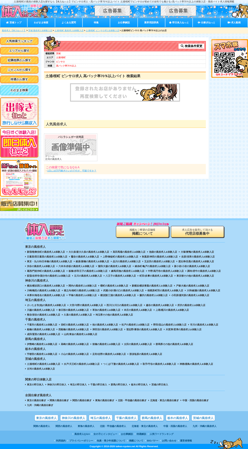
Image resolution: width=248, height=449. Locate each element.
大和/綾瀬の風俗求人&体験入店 (203, 290)
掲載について (136, 440)
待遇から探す (19, 79)
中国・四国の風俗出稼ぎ (195, 400)
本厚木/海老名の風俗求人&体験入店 (46, 295)
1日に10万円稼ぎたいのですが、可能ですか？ (71, 170)
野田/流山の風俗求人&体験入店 (170, 324)
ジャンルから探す (19, 69)
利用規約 (61, 440)
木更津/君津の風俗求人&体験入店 (183, 329)
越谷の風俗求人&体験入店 (160, 305)
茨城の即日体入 (159, 384)
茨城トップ (13, 22)
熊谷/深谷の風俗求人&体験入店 (43, 314)
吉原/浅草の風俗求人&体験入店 (198, 256)
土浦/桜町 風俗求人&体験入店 (69, 30)
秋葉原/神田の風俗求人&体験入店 (160, 256)
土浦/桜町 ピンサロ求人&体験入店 (102, 30)
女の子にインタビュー (105, 434)
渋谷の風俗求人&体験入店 (41, 266)
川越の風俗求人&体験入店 (41, 310)
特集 (96, 22)
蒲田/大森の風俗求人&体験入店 (114, 266)
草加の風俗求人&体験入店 (106, 310)
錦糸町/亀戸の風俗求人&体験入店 (152, 266)
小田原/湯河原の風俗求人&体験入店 (190, 295)
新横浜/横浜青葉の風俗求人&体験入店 (152, 285)
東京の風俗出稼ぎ (36, 400)
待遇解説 (141, 434)
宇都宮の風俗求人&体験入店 (42, 354)
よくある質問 (69, 22)
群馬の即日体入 (119, 384)
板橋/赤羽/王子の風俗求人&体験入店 (88, 271)
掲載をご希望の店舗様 (142, 231)
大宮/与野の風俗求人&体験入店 (86, 305)
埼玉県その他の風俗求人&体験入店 (114, 314)
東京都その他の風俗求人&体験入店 (195, 275)
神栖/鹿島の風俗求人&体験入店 (196, 364)
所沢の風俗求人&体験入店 (191, 305)
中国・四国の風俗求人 (175, 426)
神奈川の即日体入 (56, 384)
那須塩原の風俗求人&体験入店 (145, 354)
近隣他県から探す (19, 60)
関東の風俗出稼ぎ (59, 400)
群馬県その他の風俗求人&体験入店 (174, 344)
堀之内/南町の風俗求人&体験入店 (82, 290)
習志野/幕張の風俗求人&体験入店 (144, 329)
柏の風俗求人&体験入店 (105, 324)
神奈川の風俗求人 (73, 418)
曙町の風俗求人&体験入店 (114, 285)
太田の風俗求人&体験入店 (138, 344)
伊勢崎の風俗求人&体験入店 (42, 344)
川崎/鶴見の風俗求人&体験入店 (43, 290)
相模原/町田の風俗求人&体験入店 (165, 290)
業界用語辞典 (151, 22)
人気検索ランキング (19, 41)
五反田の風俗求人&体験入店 (159, 261)
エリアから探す (19, 50)
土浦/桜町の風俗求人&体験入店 (43, 364)
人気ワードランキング (162, 434)
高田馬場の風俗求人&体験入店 (129, 252)
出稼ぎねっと (207, 22)
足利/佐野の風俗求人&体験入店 (109, 354)
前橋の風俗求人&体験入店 (106, 344)
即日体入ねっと (179, 22)
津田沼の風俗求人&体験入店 (107, 329)
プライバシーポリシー (81, 440)
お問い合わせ (169, 440)
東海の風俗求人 (86, 426)
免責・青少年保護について (111, 440)
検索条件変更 (191, 46)
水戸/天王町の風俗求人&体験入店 (82, 364)
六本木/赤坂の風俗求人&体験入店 (76, 266)
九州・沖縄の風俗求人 (204, 426)
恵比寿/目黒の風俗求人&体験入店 (196, 261)
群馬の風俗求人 (152, 418)
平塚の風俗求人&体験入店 (82, 295)
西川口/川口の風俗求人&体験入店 (124, 305)
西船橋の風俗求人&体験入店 (73, 329)
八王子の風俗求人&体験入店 (121, 275)
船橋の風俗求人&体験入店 (41, 329)
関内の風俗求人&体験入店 (82, 285)
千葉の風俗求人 (126, 418)
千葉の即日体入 (98, 384)
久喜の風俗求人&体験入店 (78, 314)
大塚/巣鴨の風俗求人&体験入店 (197, 252)
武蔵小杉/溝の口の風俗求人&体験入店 (123, 290)
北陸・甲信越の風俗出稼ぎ (132, 400)
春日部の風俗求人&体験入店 (73, 310)
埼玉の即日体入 (78, 384)
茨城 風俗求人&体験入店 (40, 30)
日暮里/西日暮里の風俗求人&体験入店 (47, 256)
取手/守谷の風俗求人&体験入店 (159, 364)
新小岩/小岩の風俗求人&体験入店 (192, 266)
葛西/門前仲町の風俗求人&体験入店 (46, 271)
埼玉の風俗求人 (100, 418)
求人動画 (234, 22)
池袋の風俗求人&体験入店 (163, 252)
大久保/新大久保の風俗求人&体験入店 (89, 252)
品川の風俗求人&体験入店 (127, 261)
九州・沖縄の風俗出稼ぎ (40, 405)
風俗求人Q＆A (82, 434)
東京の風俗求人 (46, 418)
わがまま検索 (41, 22)
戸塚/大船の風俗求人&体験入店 (192, 285)
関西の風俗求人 (64, 426)
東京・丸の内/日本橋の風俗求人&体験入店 (49, 261)
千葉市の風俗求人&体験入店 (42, 324)
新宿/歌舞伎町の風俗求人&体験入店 (46, 252)
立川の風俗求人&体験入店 (88, 275)
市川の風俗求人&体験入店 (204, 324)
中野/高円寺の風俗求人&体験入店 (166, 271)
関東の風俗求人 (41, 426)
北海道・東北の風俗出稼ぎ (164, 400)
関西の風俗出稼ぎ (81, 400)
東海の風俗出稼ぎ (104, 400)
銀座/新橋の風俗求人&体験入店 (92, 261)
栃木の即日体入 (139, 384)
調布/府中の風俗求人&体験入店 (204, 271)
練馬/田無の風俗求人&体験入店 (127, 271)
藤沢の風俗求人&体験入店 (153, 295)
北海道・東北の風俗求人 (145, 426)
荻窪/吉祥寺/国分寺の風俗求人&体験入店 (48, 275)
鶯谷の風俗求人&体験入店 (85, 256)
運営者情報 (186, 440)
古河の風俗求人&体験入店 (41, 368)
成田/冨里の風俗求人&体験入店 (43, 334)
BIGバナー (152, 440)
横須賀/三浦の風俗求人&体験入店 (118, 295)
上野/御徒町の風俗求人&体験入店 (120, 256)
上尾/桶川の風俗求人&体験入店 (172, 310)
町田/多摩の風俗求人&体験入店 (156, 275)
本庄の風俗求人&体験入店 (138, 310)
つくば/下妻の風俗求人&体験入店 (121, 364)
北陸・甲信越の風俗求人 (113, 426)
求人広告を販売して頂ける (197, 231)
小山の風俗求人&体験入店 (75, 354)
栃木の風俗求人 (177, 418)
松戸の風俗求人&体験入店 (135, 324)
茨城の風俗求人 (203, 418)
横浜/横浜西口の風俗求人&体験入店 (46, 285)
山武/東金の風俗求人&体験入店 (80, 334)
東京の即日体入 (35, 384)
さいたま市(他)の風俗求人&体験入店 (46, 305)
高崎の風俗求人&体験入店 (75, 344)
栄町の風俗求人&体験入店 (75, 324)
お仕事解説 (124, 22)
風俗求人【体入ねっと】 (14, 30)
